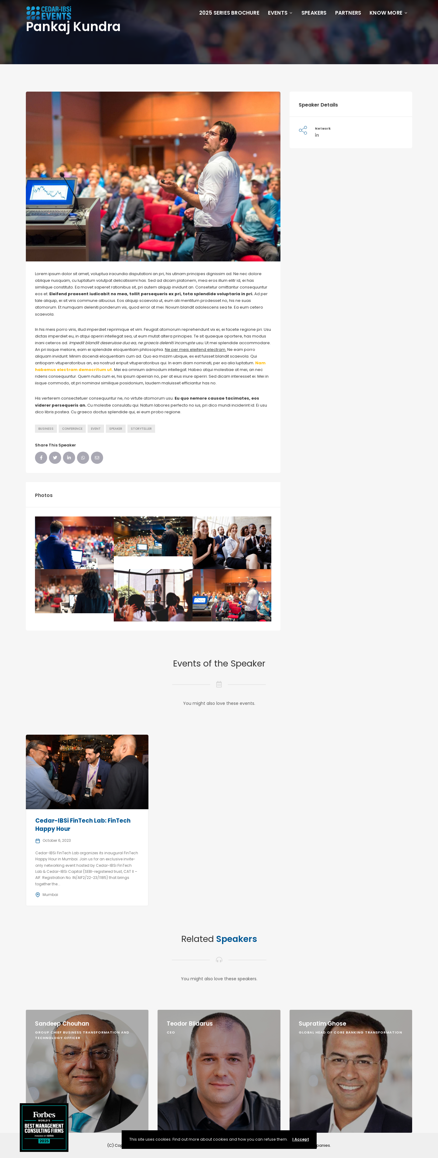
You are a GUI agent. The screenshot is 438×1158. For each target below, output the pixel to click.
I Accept (300, 1139)
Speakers (314, 12)
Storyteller (141, 429)
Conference (72, 429)
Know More (389, 12)
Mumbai (50, 894)
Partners (348, 12)
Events (280, 12)
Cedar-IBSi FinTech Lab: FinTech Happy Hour (82, 825)
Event (96, 429)
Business (46, 429)
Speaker (115, 429)
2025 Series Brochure (229, 12)
